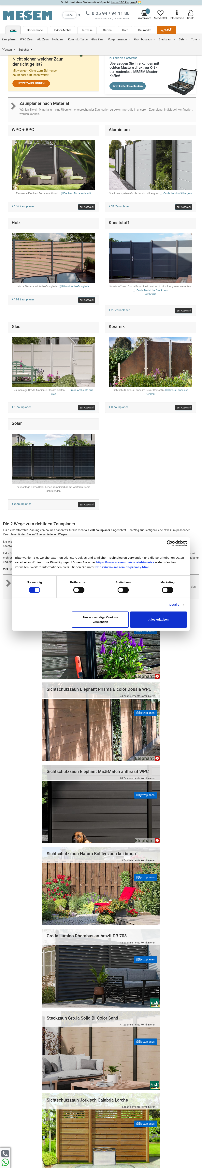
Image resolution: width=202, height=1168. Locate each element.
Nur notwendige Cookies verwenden (100, 619)
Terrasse (87, 30)
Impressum (115, 1057)
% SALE (166, 30)
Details (174, 604)
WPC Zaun (27, 39)
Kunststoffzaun (78, 39)
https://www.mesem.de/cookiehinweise (125, 562)
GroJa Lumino (177, 193)
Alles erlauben (158, 619)
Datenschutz (116, 1062)
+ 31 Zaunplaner (119, 206)
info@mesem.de (170, 1066)
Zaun (13, 30)
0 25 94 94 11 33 (170, 1062)
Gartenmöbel (35, 30)
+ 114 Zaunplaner (23, 299)
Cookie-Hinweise (118, 1077)
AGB (111, 1072)
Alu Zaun (43, 39)
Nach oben (101, 1023)
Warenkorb (144, 14)
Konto (191, 15)
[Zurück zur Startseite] (27, 15)
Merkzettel (160, 15)
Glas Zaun (97, 39)
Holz (125, 30)
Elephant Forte (77, 193)
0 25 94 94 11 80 (170, 1057)
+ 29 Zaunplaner (119, 310)
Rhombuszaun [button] (143, 39)
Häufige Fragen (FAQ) (121, 1052)
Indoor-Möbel (62, 30)
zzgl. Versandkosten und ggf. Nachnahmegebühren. (137, 1135)
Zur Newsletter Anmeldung (27, 1106)
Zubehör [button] (24, 49)
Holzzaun (58, 39)
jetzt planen (86, 630)
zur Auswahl (87, 206)
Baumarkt (144, 30)
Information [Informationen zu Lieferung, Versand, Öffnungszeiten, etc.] (177, 15)
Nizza (75, 286)
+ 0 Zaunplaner (118, 407)
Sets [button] (182, 39)
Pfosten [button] (7, 49)
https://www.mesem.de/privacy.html (122, 567)
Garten (107, 30)
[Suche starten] (79, 15)
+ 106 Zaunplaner (23, 206)
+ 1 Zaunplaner (21, 407)
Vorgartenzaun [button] (117, 39)
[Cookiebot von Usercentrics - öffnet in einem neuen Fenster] (169, 543)
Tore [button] (194, 39)
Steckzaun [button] (166, 39)
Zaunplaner (9, 39)
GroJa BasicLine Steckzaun (150, 292)
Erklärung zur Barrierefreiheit (126, 1067)
